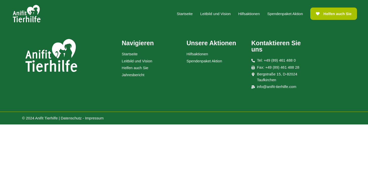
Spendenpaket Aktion (285, 14)
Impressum (94, 118)
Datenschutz (71, 118)
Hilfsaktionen (249, 14)
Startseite (185, 14)
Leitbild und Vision (215, 14)
